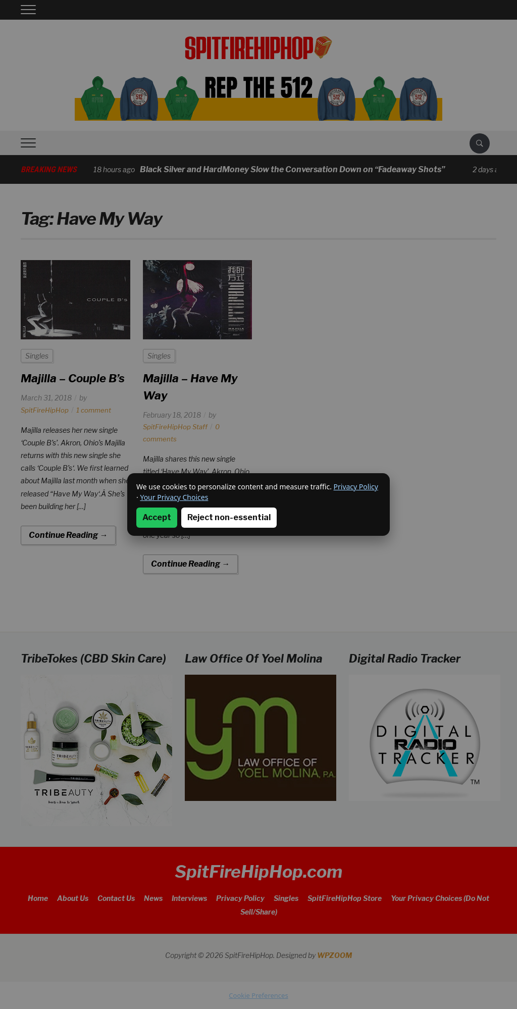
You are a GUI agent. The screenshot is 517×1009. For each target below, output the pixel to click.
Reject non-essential (229, 517)
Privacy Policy (356, 486)
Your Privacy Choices (174, 497)
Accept (156, 517)
